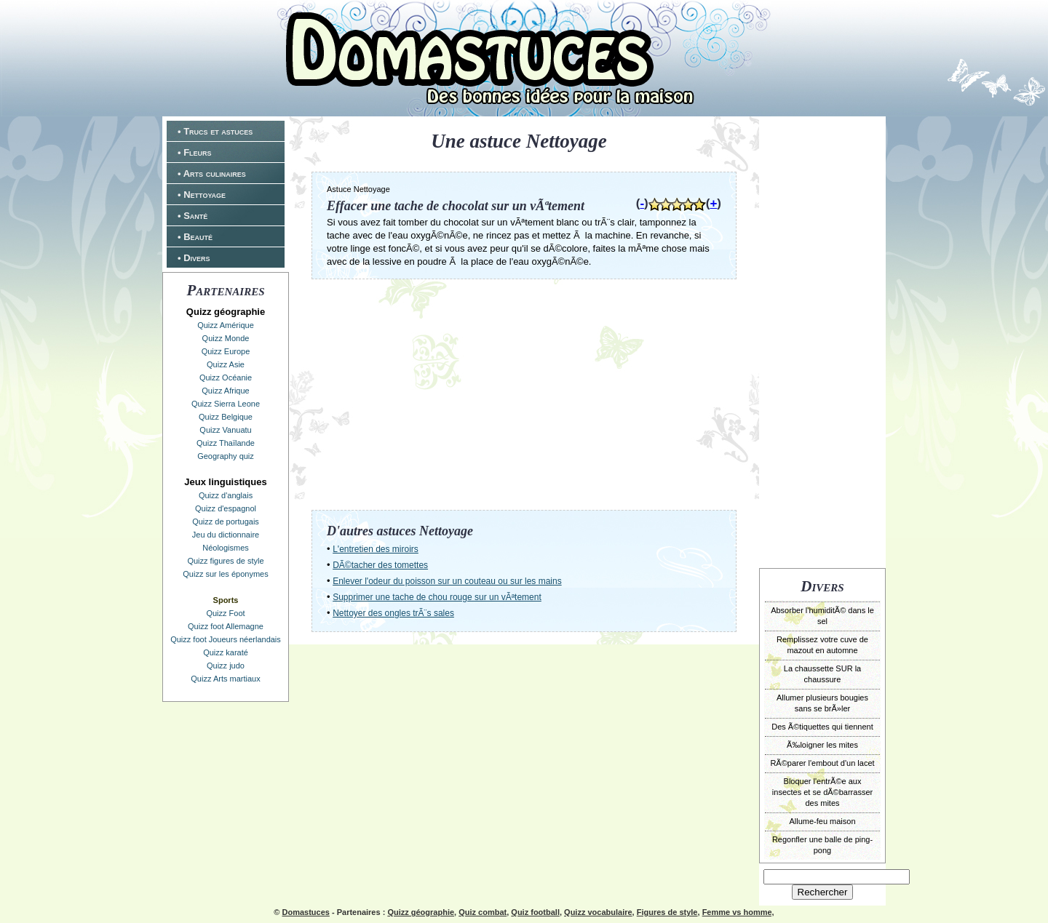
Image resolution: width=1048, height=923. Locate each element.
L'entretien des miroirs (375, 549)
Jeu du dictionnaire (225, 534)
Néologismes (225, 547)
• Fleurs (195, 152)
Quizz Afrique (225, 390)
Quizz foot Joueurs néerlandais (225, 639)
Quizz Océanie (225, 377)
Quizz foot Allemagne (225, 626)
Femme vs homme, (738, 912)
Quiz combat (482, 912)
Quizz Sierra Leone (225, 403)
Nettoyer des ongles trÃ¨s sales (393, 613)
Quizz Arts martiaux (225, 678)
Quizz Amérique (225, 325)
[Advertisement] (822, 340)
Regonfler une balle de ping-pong (822, 845)
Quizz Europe (226, 351)
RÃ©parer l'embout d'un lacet (822, 763)
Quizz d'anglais (226, 495)
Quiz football (535, 912)
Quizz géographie (420, 912)
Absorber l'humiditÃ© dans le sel (822, 616)
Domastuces (305, 912)
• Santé (192, 215)
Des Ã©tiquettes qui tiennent (822, 726)
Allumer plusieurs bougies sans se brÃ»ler (822, 703)
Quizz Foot (225, 613)
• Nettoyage (202, 194)
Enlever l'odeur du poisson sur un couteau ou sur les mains (447, 581)
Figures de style (667, 912)
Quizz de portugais (225, 521)
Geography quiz (225, 456)
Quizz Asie (226, 364)
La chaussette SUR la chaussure (822, 674)
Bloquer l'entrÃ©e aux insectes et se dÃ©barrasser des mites (822, 792)
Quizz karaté (225, 652)
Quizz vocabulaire (598, 912)
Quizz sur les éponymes (225, 574)
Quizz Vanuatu (225, 429)
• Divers (194, 257)
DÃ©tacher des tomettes (380, 565)
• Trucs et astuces (215, 131)
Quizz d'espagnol (225, 508)
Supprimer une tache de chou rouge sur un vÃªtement (437, 597)
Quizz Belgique (226, 416)
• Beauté (195, 236)
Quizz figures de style (225, 560)
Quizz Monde (226, 338)
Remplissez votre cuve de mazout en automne (822, 645)
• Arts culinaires (212, 173)
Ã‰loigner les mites (822, 744)
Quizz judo (226, 665)
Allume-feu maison (822, 821)
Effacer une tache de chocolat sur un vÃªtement (455, 206)
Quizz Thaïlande (225, 443)
